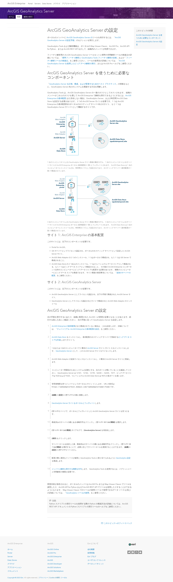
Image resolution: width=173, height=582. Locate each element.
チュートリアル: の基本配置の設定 (78, 329)
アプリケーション (69, 4)
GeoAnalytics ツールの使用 (77, 493)
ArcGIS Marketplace (55, 571)
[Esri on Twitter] (129, 552)
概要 (19, 17)
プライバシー (43, 577)
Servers (37, 4)
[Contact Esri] (140, 552)
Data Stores (47, 4)
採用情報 (91, 553)
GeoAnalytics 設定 (123, 458)
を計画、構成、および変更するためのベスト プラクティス (82, 84)
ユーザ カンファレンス (96, 560)
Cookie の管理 (54, 577)
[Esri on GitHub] (136, 552)
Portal (30, 4)
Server (10, 556)
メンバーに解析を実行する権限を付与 (67, 469)
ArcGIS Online (53, 549)
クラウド (56, 4)
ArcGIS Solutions (54, 567)
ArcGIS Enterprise (16, 3)
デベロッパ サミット (95, 564)
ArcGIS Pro (51, 553)
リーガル (64, 577)
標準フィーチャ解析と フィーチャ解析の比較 (89, 58)
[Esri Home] (132, 544)
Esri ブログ (91, 556)
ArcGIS (50, 560)
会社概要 (91, 549)
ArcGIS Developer (54, 564)
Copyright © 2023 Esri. (16, 577)
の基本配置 (63, 326)
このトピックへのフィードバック (118, 523)
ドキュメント (13, 571)
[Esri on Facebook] (132, 552)
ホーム (11, 17)
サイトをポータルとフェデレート (73, 403)
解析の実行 (28, 17)
